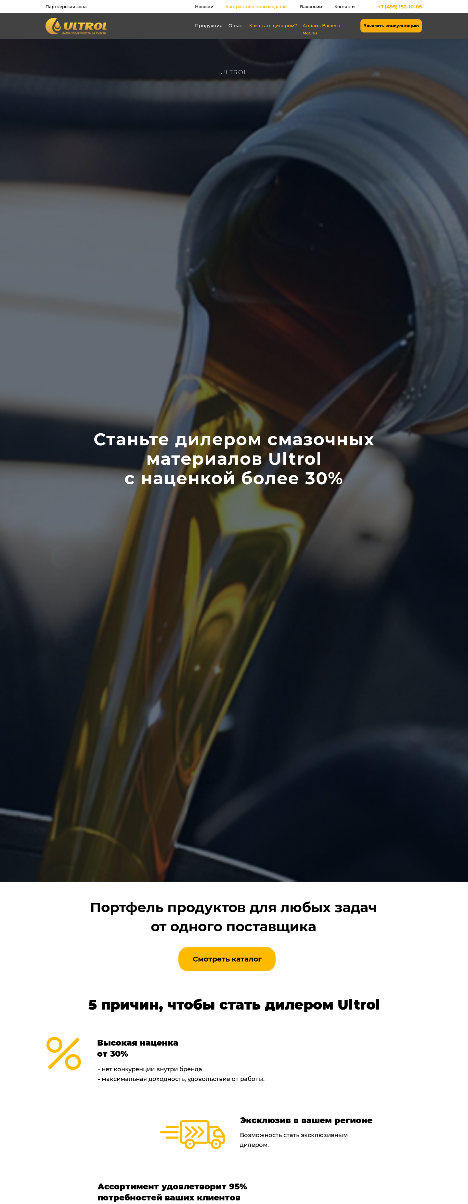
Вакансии (311, 6)
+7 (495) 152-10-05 (400, 7)
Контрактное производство (256, 6)
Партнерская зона (66, 6)
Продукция (209, 26)
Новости (204, 6)
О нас (235, 26)
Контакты (344, 6)
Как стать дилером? (273, 26)
